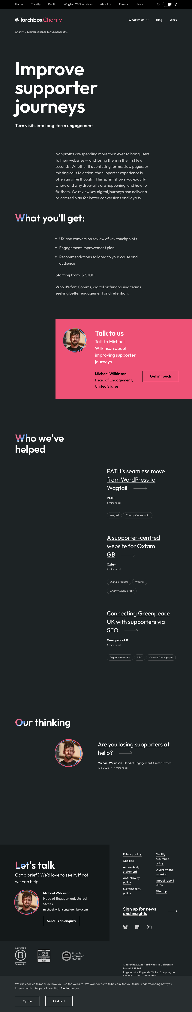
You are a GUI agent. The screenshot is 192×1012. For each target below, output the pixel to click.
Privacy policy (132, 854)
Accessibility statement (131, 869)
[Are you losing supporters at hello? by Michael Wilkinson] (137, 750)
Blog (159, 20)
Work (173, 20)
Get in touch (160, 376)
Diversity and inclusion (164, 872)
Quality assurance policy (162, 858)
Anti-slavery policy (131, 880)
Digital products (119, 582)
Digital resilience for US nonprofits (47, 31)
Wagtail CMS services (78, 4)
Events (123, 4)
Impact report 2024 (165, 883)
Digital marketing (120, 657)
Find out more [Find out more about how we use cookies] (70, 988)
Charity (36, 4)
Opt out (59, 1001)
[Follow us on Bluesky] (125, 927)
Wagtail (114, 515)
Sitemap (161, 891)
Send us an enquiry (61, 921)
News (139, 4)
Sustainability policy (132, 891)
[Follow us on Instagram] (149, 927)
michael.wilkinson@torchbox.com (65, 909)
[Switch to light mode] (167, 4)
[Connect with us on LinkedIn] (137, 927)
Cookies (128, 860)
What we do (138, 20)
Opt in (27, 1001)
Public (52, 4)
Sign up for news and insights (150, 911)
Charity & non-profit (137, 515)
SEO (139, 657)
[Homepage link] (19, 4)
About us (106, 4)
